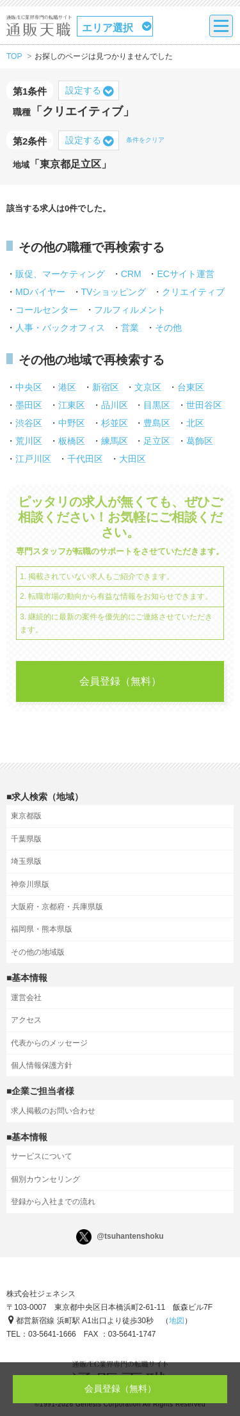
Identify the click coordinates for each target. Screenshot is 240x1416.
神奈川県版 (30, 884)
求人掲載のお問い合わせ (53, 1110)
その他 (168, 327)
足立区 (156, 441)
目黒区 (156, 405)
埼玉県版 (26, 861)
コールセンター (46, 310)
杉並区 (114, 423)
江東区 (71, 405)
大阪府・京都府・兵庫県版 (57, 906)
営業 (130, 327)
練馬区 (114, 441)
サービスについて (41, 1156)
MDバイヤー (40, 292)
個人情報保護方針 (41, 1065)
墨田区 (28, 405)
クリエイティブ (193, 292)
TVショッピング (114, 292)
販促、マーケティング (60, 274)
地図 (176, 1320)
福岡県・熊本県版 (41, 929)
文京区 (147, 387)
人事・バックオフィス (60, 327)
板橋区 (71, 441)
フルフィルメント (130, 310)
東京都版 (26, 815)
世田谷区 (204, 405)
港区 (67, 387)
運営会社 (26, 997)
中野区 (71, 423)
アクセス (26, 1019)
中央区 (28, 387)
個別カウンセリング (45, 1179)
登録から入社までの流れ (53, 1201)
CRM (131, 274)
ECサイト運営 (185, 274)
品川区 (114, 405)
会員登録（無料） (120, 681)
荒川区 (28, 441)
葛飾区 (199, 441)
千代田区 (85, 459)
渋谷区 (28, 423)
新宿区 (105, 387)
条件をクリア (145, 139)
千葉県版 (26, 838)
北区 (195, 423)
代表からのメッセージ (49, 1042)
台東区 (190, 387)
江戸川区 (33, 459)
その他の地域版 (38, 952)
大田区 (132, 459)
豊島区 (156, 423)
